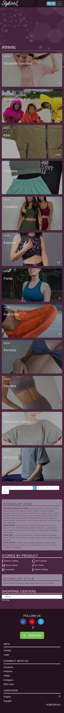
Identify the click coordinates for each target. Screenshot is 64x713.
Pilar (15, 530)
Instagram (8, 680)
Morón (12, 545)
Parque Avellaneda (50, 518)
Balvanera (54, 508)
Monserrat (24, 516)
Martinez (54, 528)
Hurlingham (39, 543)
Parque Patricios (9, 520)
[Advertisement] (32, 26)
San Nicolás (15, 518)
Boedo (29, 511)
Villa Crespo (52, 520)
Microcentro (16, 516)
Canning (12, 538)
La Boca (26, 513)
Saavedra (6, 518)
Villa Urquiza (11, 523)
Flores (13, 513)
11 (52, 488)
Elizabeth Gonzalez (18, 63)
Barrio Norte (15, 511)
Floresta (19, 513)
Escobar (6, 528)
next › (5, 492)
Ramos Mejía (19, 545)
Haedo (32, 543)
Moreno (6, 545)
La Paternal (34, 513)
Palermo (39, 518)
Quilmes (57, 538)
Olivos (11, 530)
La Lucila (47, 528)
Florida (12, 528)
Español (7, 701)
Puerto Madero (21, 520)
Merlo (54, 543)
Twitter (7, 676)
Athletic (6, 583)
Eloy (7, 135)
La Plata (31, 538)
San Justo (45, 545)
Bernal (5, 538)
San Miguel (40, 530)
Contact (7, 650)
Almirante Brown (26, 535)
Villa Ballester (17, 547)
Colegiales (50, 511)
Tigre (47, 530)
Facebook (8, 667)
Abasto (32, 508)
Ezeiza (25, 538)
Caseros (26, 543)
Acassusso (20, 525)
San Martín (53, 545)
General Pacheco (22, 528)
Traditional (50, 583)
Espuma (10, 242)
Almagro (47, 508)
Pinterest (8, 671)
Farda (8, 278)
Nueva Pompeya (34, 516)
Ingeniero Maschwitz (36, 528)
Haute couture (30, 583)
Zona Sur (8, 535)
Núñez (43, 516)
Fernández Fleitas (17, 422)
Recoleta (50, 516)
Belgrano (23, 511)
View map (5, 600)
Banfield (44, 535)
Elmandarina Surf (17, 99)
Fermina (10, 350)
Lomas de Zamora (46, 538)
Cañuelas (19, 538)
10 (47, 488)
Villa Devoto (43, 520)
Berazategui (52, 535)
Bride (11, 583)
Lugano (55, 513)
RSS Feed (9, 684)
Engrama (10, 171)
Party (44, 583)
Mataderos (7, 516)
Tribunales (32, 518)
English (32, 696)
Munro (5, 530)
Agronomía (39, 508)
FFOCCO (11, 458)
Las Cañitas (42, 513)
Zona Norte (9, 525)
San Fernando (23, 530)
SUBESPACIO (53, 705)
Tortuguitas (53, 530)
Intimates (38, 583)
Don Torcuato (50, 525)
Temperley (7, 540)
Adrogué (17, 535)
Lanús (37, 538)
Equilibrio (10, 207)
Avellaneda (37, 535)
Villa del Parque (32, 520)
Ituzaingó (47, 543)
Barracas (6, 511)
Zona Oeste (9, 542)
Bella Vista (34, 525)
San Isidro (32, 530)
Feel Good (11, 314)
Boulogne (42, 525)
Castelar (19, 543)
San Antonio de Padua (33, 545)
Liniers (50, 513)
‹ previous (7, 488)
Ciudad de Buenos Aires (16, 508)
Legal (6, 654)
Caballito (36, 511)
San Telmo (24, 518)
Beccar (27, 525)
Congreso (6, 513)
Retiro (56, 516)
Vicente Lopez (8, 533)
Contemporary (19, 583)
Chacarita (43, 511)
